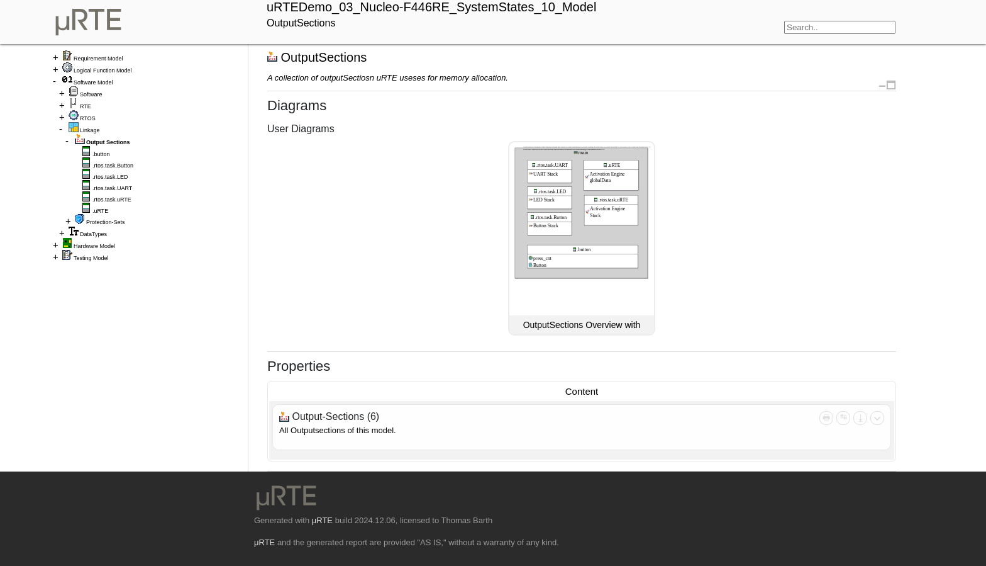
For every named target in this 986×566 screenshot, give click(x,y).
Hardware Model (94, 246)
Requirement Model (98, 58)
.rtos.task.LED (110, 177)
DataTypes (93, 234)
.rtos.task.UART (112, 188)
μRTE (322, 520)
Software (91, 94)
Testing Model (91, 258)
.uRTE (100, 211)
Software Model (93, 82)
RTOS (88, 118)
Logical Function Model (103, 70)
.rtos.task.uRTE (111, 199)
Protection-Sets (105, 222)
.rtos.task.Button (112, 165)
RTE (85, 106)
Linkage (90, 130)
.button (101, 154)
